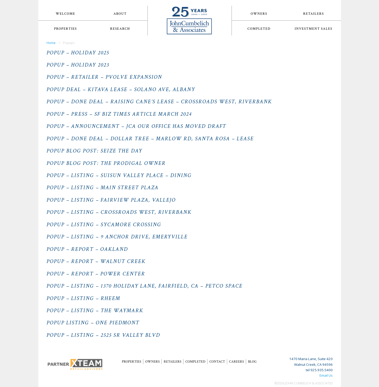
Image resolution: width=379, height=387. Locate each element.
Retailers (313, 13)
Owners (259, 13)
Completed (259, 28)
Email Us (326, 375)
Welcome (65, 13)
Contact (217, 361)
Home (51, 43)
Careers (236, 361)
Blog (252, 361)
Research (120, 28)
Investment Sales (313, 28)
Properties (65, 28)
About (120, 13)
